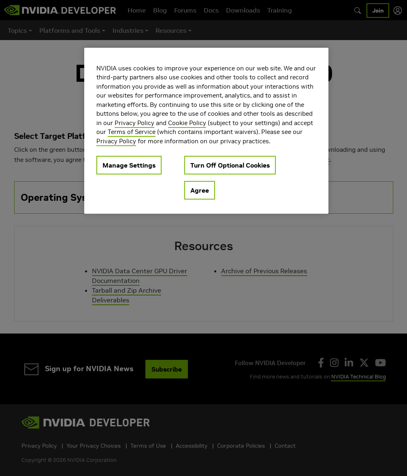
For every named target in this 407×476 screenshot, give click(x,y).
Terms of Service (132, 132)
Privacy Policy (134, 123)
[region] (206, 131)
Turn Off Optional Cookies (230, 165)
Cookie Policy (187, 123)
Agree (199, 190)
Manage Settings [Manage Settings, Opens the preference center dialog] (129, 165)
